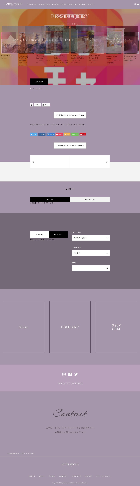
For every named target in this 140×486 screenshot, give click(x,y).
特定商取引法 (76, 476)
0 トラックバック (90, 199)
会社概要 (52, 476)
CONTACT (82, 4)
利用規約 (88, 476)
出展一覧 (32, 476)
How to (41, 476)
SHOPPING (72, 4)
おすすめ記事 (58, 235)
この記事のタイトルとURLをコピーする (70, 115)
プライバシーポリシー (103, 476)
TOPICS (91, 4)
